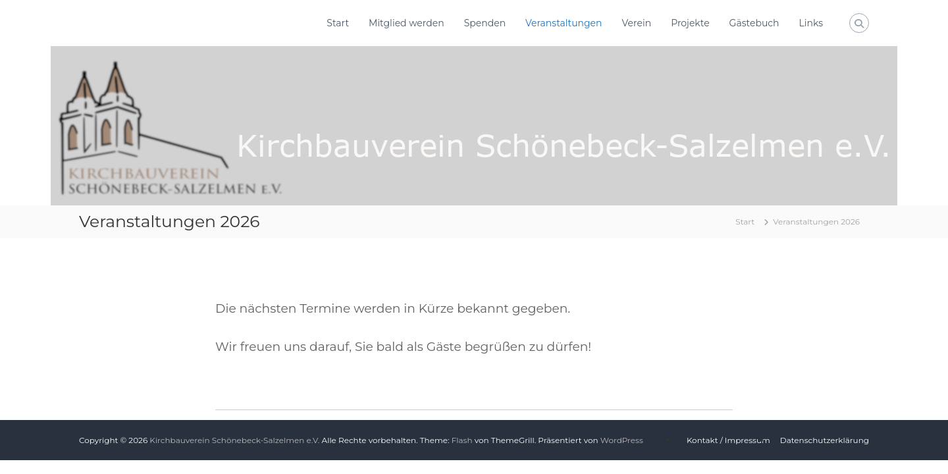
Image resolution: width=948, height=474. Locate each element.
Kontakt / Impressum (728, 440)
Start (338, 23)
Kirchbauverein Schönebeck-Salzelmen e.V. (234, 440)
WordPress (621, 440)
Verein (637, 23)
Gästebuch (754, 23)
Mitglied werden (406, 23)
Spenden (485, 23)
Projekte (690, 23)
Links (811, 23)
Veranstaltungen (563, 23)
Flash (462, 440)
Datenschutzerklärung (824, 440)
